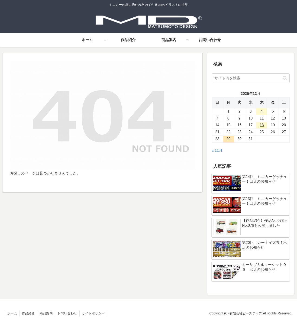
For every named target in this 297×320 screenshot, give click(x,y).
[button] (285, 78)
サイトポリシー (93, 313)
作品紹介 (28, 313)
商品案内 (46, 313)
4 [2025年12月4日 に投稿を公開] (262, 111)
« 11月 (217, 150)
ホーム (12, 313)
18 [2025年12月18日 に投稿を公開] (262, 125)
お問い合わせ (67, 313)
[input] (251, 78)
